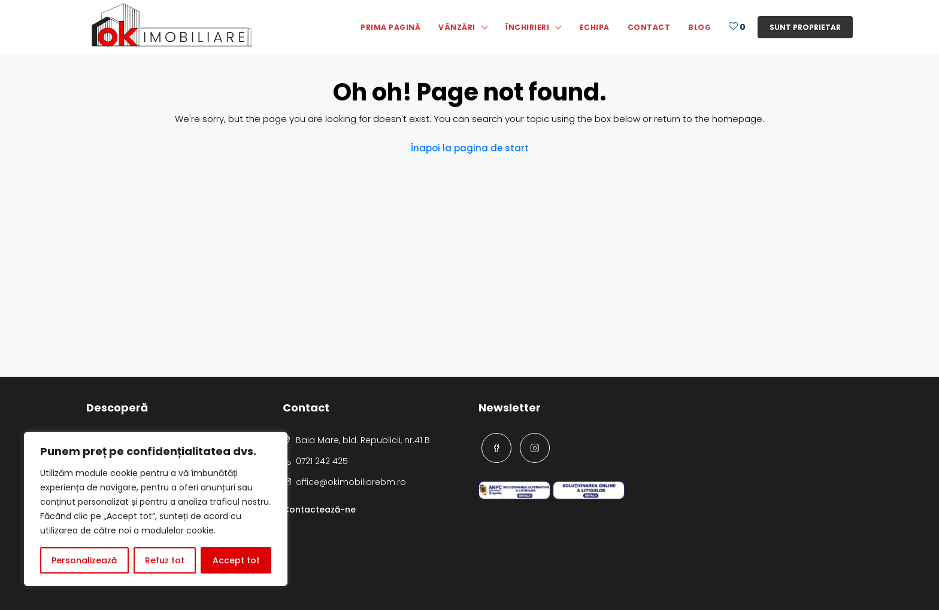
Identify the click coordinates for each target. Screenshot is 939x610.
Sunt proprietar (805, 27)
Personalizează (84, 560)
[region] (155, 509)
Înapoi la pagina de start (470, 148)
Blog (699, 27)
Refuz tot (164, 560)
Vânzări (456, 27)
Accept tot (236, 560)
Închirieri (527, 27)
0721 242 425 (322, 461)
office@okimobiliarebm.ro (351, 482)
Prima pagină (390, 27)
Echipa (595, 27)
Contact (649, 27)
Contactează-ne (319, 510)
